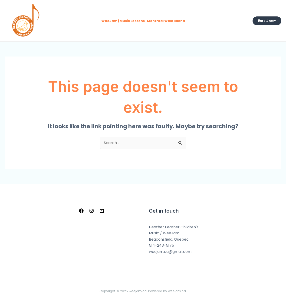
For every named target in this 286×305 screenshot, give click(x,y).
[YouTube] (101, 210)
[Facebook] (81, 210)
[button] (267, 20)
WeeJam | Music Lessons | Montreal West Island (143, 21)
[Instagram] (91, 210)
